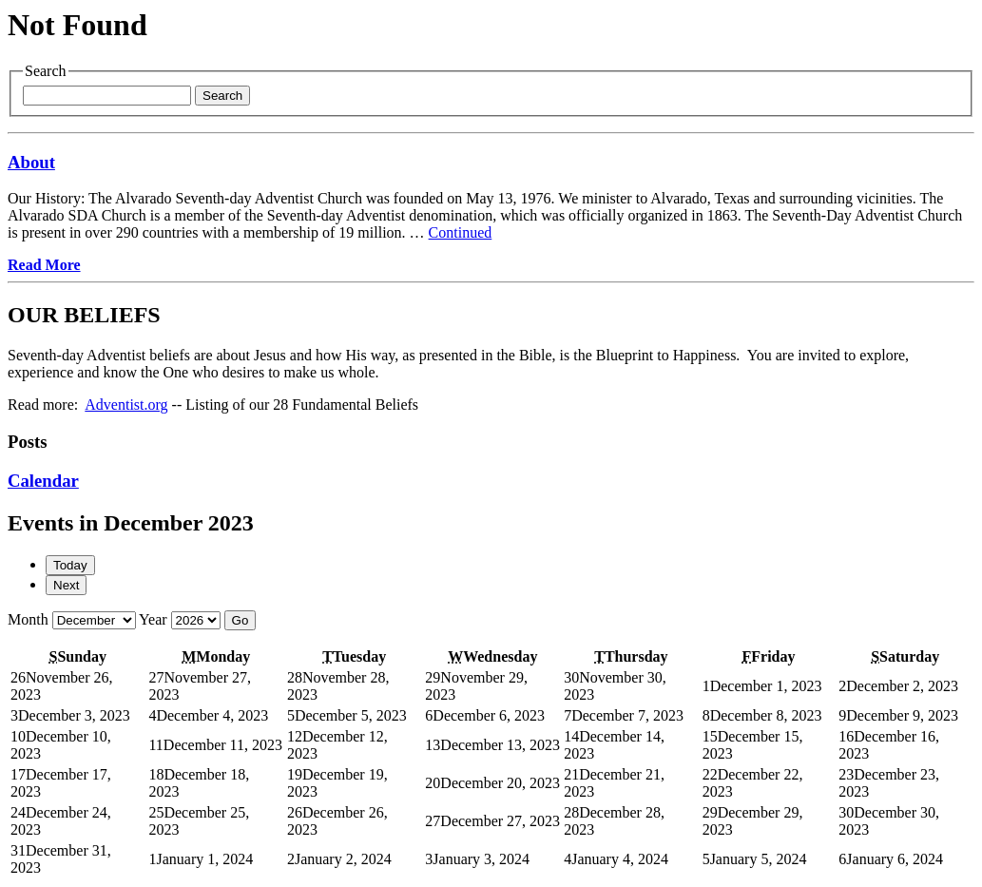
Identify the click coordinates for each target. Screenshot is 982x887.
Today (70, 565)
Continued (460, 232)
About (31, 162)
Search (222, 95)
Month (28, 619)
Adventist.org (126, 404)
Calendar (43, 481)
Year (152, 619)
